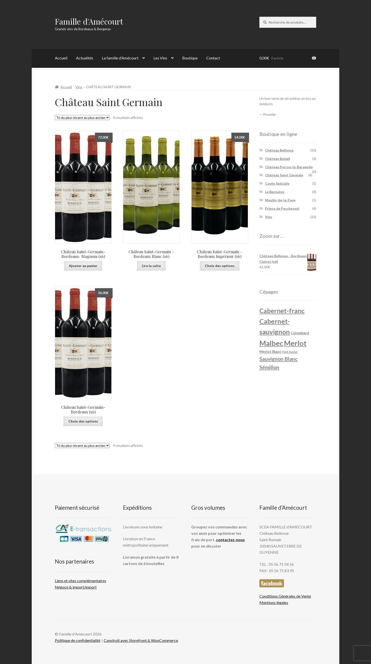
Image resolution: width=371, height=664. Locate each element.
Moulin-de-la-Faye (280, 200)
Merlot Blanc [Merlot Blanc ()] (270, 352)
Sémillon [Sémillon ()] (269, 367)
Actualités (84, 58)
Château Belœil (277, 158)
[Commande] (82, 117)
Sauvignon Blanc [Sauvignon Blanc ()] (278, 359)
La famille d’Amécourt (120, 58)
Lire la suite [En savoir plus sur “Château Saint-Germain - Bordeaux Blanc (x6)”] (151, 266)
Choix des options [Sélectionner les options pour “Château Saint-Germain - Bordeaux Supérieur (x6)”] (220, 266)
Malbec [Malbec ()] (271, 343)
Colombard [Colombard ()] (300, 333)
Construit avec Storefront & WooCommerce (141, 640)
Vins (78, 87)
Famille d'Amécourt (89, 21)
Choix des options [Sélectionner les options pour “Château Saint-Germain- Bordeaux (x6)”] (83, 421)
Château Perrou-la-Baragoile (289, 167)
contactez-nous (230, 539)
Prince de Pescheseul (282, 208)
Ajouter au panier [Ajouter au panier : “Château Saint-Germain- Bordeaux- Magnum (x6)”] (83, 266)
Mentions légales (273, 602)
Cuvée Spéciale (277, 183)
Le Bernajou (274, 192)
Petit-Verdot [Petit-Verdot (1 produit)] (289, 351)
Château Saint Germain (284, 175)
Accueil (61, 58)
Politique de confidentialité (77, 640)
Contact (213, 58)
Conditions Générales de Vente (285, 596)
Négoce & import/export (76, 587)
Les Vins (160, 58)
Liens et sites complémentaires (80, 580)
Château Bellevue (279, 150)
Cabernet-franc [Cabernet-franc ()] (282, 311)
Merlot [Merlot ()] (295, 343)
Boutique (190, 58)
